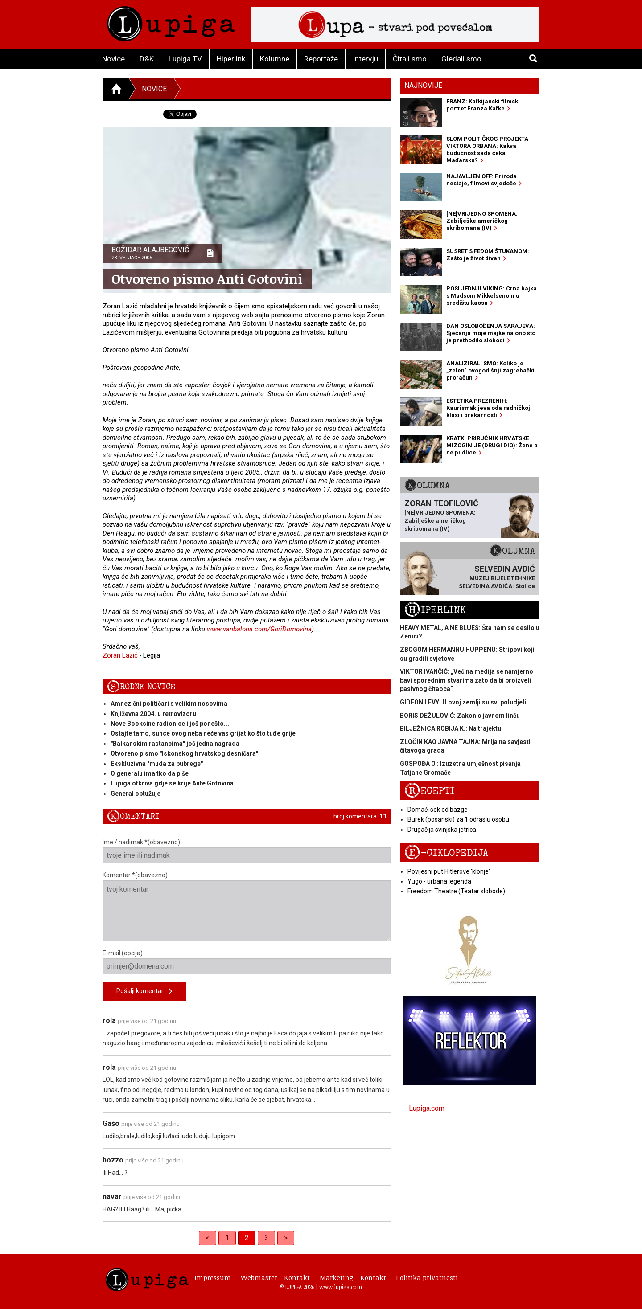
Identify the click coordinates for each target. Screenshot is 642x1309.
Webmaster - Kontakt (275, 1277)
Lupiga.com (426, 1108)
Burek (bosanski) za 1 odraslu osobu (458, 819)
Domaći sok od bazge (437, 809)
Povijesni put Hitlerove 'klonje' (448, 871)
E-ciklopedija (446, 853)
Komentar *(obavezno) (247, 906)
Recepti (429, 791)
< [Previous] (208, 1238)
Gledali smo (461, 58)
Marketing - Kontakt (353, 1277)
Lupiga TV (185, 58)
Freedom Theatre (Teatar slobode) (456, 891)
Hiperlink (231, 58)
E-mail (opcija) (247, 961)
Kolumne (274, 58)
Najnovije (423, 85)
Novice (113, 58)
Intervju (365, 58)
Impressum (212, 1277)
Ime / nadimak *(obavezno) (247, 851)
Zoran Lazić (120, 655)
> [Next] (286, 1238)
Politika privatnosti (427, 1277)
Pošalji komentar (144, 991)
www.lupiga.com (340, 1286)
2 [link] (247, 1238)
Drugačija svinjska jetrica (441, 829)
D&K (147, 58)
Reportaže (321, 58)
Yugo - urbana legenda (439, 881)
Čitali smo (410, 58)
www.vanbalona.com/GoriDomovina (259, 629)
